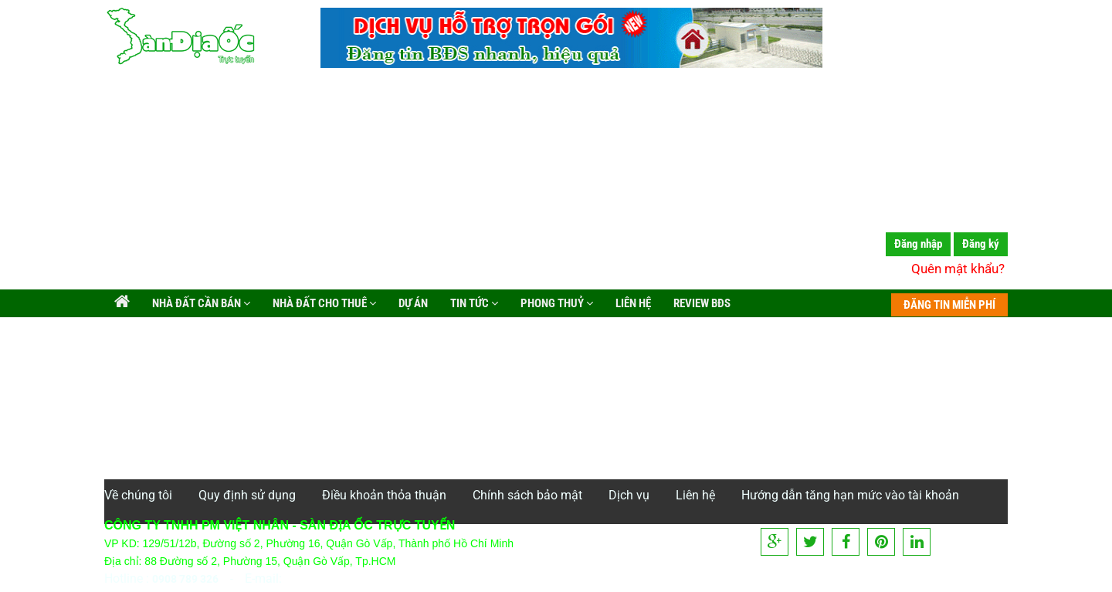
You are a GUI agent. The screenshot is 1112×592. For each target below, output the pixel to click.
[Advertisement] (556, 181)
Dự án (412, 303)
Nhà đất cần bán (200, 303)
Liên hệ (632, 303)
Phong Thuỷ (555, 303)
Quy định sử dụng (247, 495)
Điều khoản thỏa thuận (384, 495)
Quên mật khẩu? (958, 268)
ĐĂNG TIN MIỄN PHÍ (949, 305)
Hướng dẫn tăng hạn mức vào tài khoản (850, 495)
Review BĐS (701, 303)
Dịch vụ (629, 495)
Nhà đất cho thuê (323, 303)
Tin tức (473, 303)
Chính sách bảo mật (527, 495)
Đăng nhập (918, 244)
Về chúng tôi (138, 495)
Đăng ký (980, 244)
